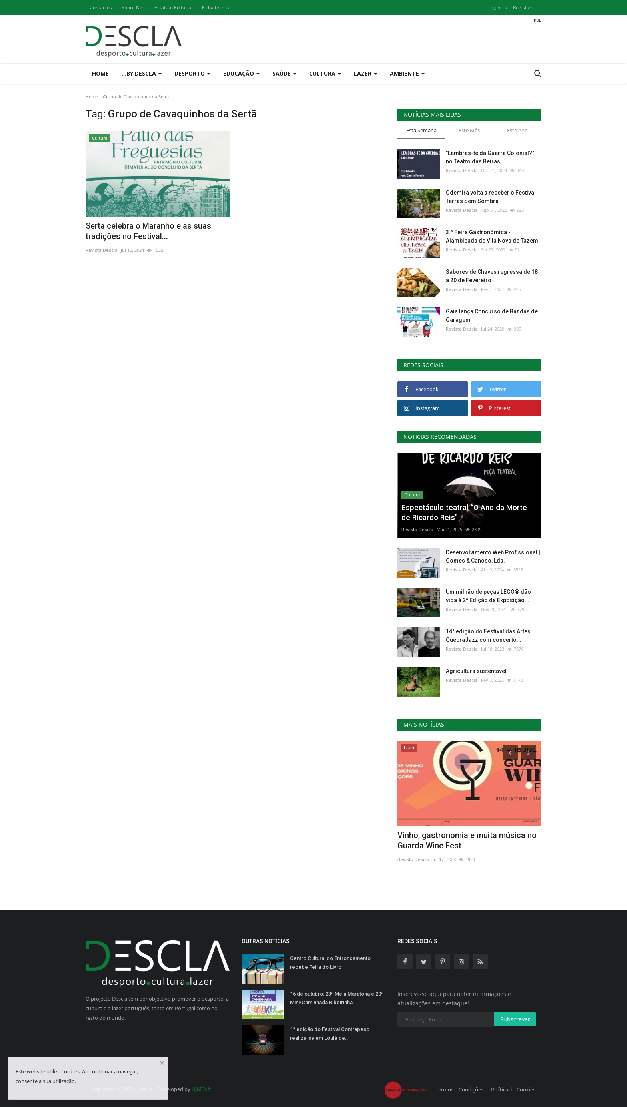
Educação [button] (241, 73)
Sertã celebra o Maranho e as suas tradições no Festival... (148, 231)
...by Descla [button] (142, 73)
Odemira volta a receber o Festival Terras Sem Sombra (491, 196)
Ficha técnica (216, 7)
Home (100, 73)
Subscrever (515, 1019)
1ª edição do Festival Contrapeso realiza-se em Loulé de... (329, 1033)
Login (494, 7)
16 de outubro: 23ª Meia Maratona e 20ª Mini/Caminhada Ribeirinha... (336, 998)
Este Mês (469, 130)
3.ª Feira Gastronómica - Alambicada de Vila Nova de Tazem (492, 236)
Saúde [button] (284, 73)
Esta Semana (421, 130)
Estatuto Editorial (173, 7)
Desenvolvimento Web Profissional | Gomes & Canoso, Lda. (493, 556)
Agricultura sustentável (476, 671)
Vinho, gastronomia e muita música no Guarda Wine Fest (467, 840)
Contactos (101, 7)
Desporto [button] (192, 73)
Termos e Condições (459, 1089)
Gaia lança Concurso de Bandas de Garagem (492, 315)
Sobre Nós (133, 7)
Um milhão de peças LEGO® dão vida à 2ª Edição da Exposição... (488, 596)
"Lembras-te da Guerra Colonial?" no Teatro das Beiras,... (490, 157)
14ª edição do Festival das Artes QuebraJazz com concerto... (488, 635)
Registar (522, 7)
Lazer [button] (365, 73)
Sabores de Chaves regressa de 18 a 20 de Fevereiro (492, 276)
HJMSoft (201, 1089)
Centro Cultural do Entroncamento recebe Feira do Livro (330, 962)
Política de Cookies (513, 1089)
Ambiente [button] (407, 73)
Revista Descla (102, 250)
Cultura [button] (325, 73)
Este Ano (517, 130)
